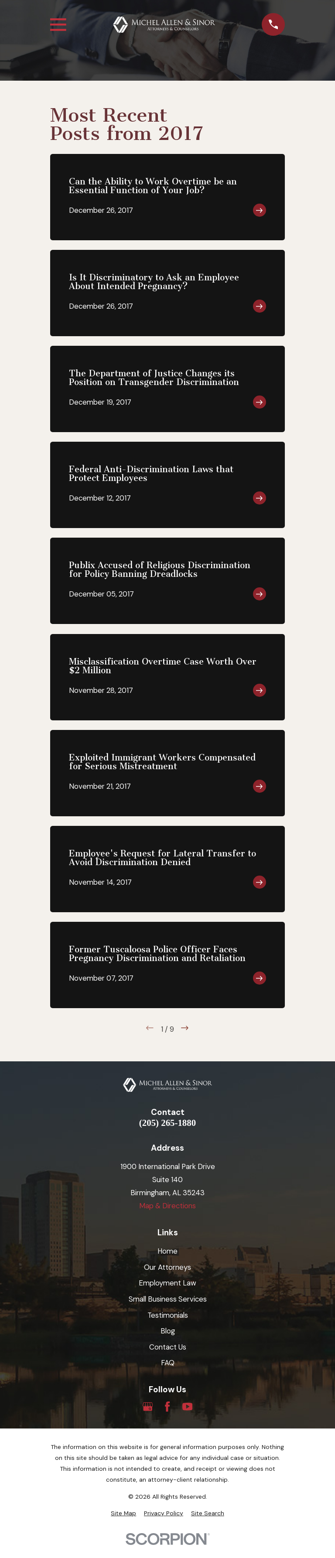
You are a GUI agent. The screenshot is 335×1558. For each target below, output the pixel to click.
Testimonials (167, 1315)
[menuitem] (123, 1513)
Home (167, 1251)
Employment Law (167, 1283)
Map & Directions (167, 1205)
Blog (168, 1331)
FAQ (167, 1362)
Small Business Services (168, 1299)
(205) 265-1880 (167, 1123)
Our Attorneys (167, 1267)
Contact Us (167, 1347)
